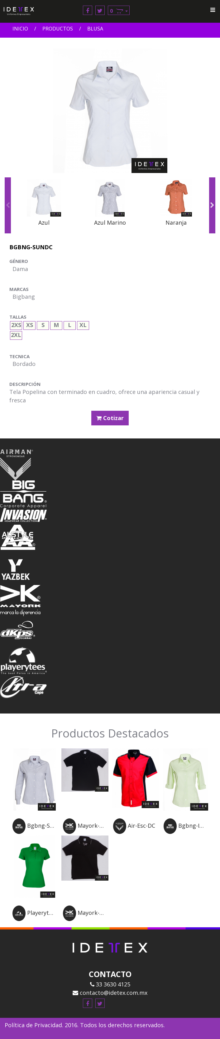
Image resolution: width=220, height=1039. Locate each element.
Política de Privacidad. (34, 1025)
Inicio (20, 28)
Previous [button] (8, 205)
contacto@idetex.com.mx (110, 992)
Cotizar (110, 418)
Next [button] (212, 205)
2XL (16, 334)
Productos (57, 28)
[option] (44, 206)
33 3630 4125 (110, 984)
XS (29, 324)
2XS (16, 324)
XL (83, 324)
